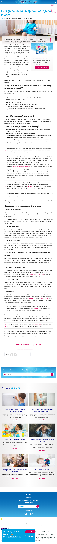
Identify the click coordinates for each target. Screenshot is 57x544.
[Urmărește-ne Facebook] (31, 514)
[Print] (50, 40)
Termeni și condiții (42, 525)
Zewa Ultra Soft (37, 308)
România (4, 519)
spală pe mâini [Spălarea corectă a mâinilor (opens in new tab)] (45, 298)
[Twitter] (15, 354)
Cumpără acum (42, 67)
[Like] (33, 345)
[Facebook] (11, 354)
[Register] (37, 506)
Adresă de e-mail (22, 506)
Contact (28, 494)
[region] (18, 535)
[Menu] (1, 2)
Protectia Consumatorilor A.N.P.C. (9, 523)
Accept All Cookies (31, 531)
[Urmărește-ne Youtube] (25, 514)
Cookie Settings (50, 525)
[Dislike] (40, 345)
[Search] (54, 1)
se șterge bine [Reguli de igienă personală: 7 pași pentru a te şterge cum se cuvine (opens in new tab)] (31, 298)
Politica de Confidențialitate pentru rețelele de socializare (14, 525)
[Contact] (52, 5)
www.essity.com (36, 540)
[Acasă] (22, 2)
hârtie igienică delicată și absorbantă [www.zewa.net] (21, 166)
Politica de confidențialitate (23, 523)
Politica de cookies (32, 525)
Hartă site (28, 497)
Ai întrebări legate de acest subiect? (25, 349)
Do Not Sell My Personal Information (30, 535)
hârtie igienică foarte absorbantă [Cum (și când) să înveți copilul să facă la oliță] (36, 274)
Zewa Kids (29, 186)
